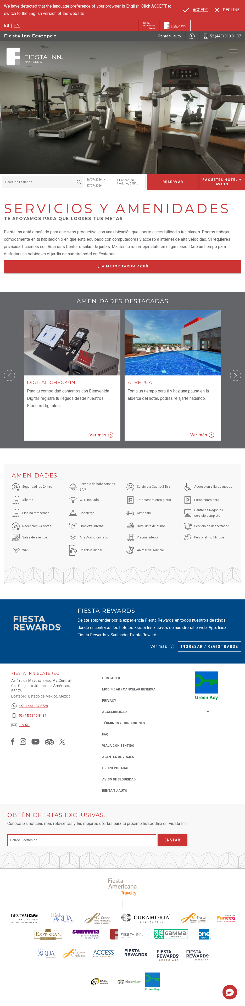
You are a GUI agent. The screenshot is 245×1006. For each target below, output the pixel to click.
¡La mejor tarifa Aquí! (133, 267)
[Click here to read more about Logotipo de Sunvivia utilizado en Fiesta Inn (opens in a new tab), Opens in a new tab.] (86, 934)
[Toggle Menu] (233, 51)
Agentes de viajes (118, 757)
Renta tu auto (114, 790)
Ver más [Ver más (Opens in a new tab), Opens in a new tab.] (162, 646)
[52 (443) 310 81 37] (29, 716)
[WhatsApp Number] (192, 36)
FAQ (105, 734)
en (17, 25)
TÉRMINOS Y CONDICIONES (123, 723)
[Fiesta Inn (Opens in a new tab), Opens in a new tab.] (149, 25)
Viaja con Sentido (118, 746)
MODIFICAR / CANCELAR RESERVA (128, 689)
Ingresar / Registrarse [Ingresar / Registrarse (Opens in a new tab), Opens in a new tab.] (209, 646)
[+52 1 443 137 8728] (29, 706)
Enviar (172, 840)
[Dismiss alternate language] (227, 10)
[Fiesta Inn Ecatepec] (34, 56)
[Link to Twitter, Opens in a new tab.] (62, 741)
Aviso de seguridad (119, 779)
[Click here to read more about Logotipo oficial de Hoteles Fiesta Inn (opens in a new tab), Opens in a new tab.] (126, 934)
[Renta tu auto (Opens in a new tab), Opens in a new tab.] (169, 36)
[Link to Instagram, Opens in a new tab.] (23, 741)
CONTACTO (111, 678)
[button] (9, 375)
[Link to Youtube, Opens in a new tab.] (35, 741)
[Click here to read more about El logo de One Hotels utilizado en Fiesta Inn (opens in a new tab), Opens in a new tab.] (205, 934)
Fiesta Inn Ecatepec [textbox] (18, 182)
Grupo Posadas (115, 768)
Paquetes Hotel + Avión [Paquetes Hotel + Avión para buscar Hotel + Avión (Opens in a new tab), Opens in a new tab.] (222, 182)
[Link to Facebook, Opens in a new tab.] (12, 741)
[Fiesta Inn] (175, 25)
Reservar (173, 182)
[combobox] (42, 182)
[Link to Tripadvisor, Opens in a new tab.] (49, 741)
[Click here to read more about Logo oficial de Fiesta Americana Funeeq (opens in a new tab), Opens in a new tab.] (226, 918)
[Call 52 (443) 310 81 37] (222, 36)
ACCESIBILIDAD (114, 712)
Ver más (101, 435)
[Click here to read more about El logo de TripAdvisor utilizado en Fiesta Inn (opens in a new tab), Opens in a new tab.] (129, 982)
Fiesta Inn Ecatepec (30, 35)
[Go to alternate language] (195, 10)
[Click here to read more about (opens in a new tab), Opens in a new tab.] (122, 887)
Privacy (109, 700)
